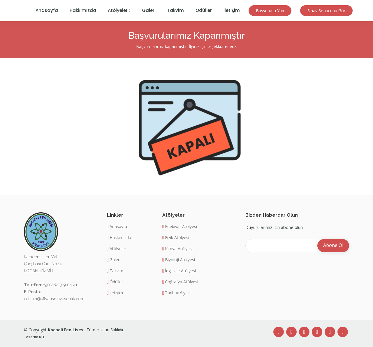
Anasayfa (47, 10)
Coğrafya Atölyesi (181, 282)
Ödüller (204, 10)
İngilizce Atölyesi (180, 271)
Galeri (149, 10)
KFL (42, 336)
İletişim (232, 10)
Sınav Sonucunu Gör (326, 10)
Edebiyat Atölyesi (181, 227)
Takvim (175, 10)
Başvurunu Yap (270, 10)
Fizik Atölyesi (177, 238)
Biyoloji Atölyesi (180, 260)
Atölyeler (118, 249)
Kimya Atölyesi (179, 249)
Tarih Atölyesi (178, 293)
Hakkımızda (83, 10)
